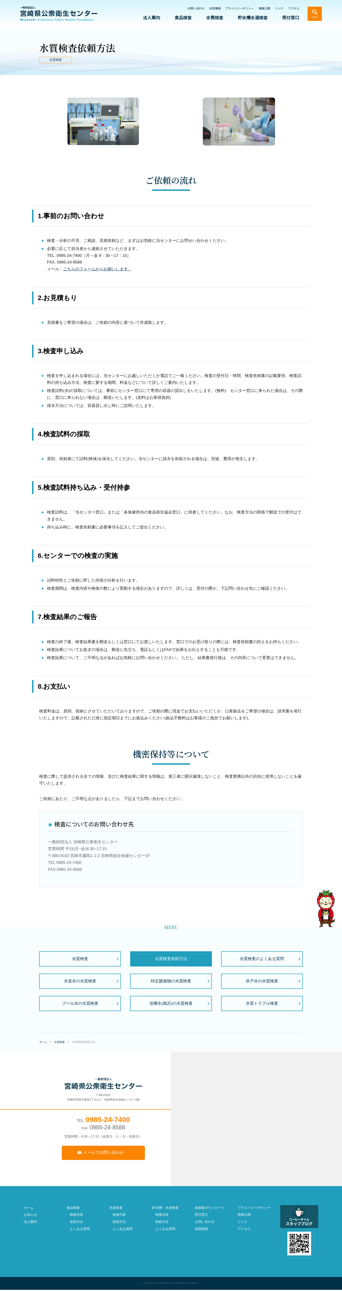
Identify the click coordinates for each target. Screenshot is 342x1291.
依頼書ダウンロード (210, 1209)
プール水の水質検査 (80, 1003)
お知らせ (30, 1216)
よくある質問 (80, 1230)
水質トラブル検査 (262, 1003)
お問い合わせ (195, 8)
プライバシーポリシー (239, 8)
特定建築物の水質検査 (171, 981)
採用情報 (215, 8)
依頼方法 (76, 1223)
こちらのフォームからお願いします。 (97, 269)
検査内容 (76, 1216)
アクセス (293, 8)
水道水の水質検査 (80, 981)
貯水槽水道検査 (253, 17)
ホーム (29, 1209)
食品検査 (183, 17)
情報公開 (264, 8)
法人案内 (151, 17)
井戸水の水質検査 (262, 981)
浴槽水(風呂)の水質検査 (170, 1003)
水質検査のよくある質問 (262, 958)
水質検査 (214, 17)
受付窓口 (290, 17)
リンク (279, 8)
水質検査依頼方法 (171, 958)
